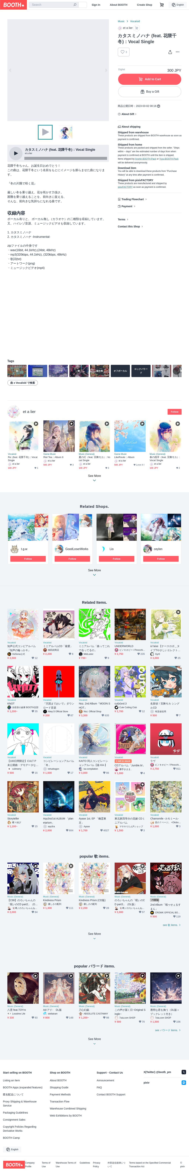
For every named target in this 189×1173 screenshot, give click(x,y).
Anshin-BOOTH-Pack (145, 159)
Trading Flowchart (132, 199)
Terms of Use (46, 1165)
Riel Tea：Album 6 (53, 457)
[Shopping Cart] (162, 5)
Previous (10, 70)
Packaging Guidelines (15, 1112)
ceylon (158, 549)
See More (94, 573)
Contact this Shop (129, 226)
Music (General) (86, 454)
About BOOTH (118, 5)
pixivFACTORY (125, 187)
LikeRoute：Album (124, 457)
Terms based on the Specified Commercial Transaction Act (150, 1165)
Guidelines (85, 1163)
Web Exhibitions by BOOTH (66, 1115)
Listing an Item (11, 1080)
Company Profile (30, 1165)
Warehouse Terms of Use (66, 1165)
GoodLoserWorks (76, 549)
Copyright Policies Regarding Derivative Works (19, 1128)
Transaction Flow (59, 1101)
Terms (121, 219)
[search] (75, 5)
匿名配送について (13, 1094)
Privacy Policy (96, 1165)
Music (121, 21)
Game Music (49, 454)
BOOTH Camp (11, 1137)
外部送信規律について (116, 1165)
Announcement (105, 1080)
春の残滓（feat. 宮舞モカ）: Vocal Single (165, 459)
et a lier (29, 411)
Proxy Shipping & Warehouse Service (20, 1103)
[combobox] (54, 5)
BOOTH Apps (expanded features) (22, 1087)
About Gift (127, 114)
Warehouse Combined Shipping (68, 1108)
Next (106, 70)
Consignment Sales (14, 1119)
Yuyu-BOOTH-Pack (168, 159)
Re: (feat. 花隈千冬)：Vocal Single (22, 459)
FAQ (99, 1087)
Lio (112, 549)
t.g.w (24, 549)
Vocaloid (135, 21)
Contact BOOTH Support (111, 1094)
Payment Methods (60, 1094)
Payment (126, 206)
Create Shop (144, 5)
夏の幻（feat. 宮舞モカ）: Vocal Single (94, 459)
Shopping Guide (59, 1087)
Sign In (96, 5)
